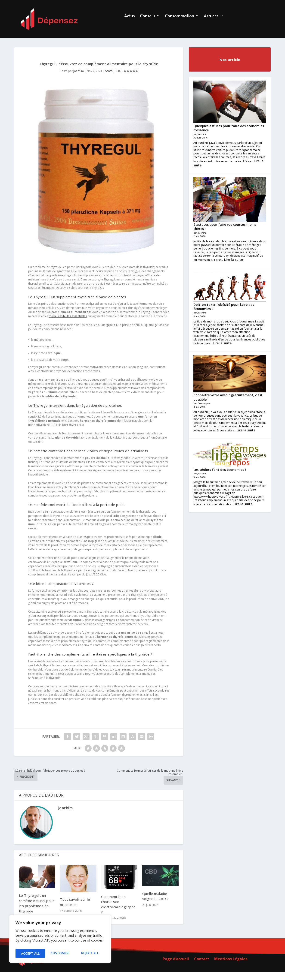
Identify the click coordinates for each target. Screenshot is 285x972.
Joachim (78, 71)
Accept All (90, 953)
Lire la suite (233, 259)
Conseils (147, 16)
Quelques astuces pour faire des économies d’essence (228, 128)
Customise (30, 953)
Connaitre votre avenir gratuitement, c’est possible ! (228, 397)
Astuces (211, 16)
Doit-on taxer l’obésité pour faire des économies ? (223, 306)
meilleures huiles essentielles (68, 316)
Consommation (179, 16)
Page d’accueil (176, 959)
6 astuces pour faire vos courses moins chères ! (224, 226)
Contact (201, 959)
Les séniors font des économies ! (219, 469)
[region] (60, 940)
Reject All (60, 953)
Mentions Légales (230, 959)
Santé (108, 71)
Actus (129, 16)
